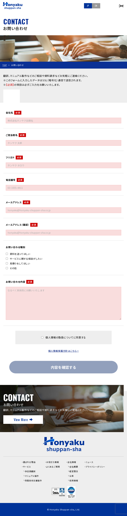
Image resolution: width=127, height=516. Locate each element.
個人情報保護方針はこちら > (63, 350)
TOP (4, 65)
